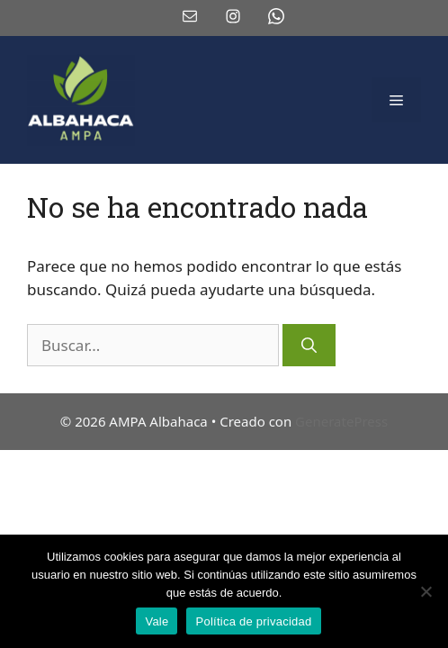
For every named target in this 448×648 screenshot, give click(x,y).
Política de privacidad (253, 621)
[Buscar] (309, 345)
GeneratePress (341, 421)
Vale (156, 621)
